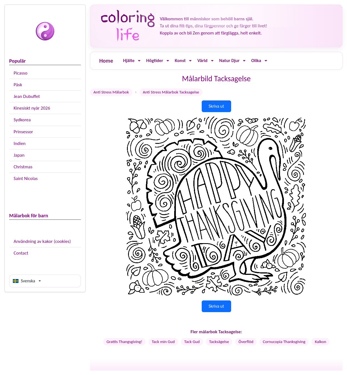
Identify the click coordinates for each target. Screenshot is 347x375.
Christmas (23, 167)
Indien (20, 143)
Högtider (154, 60)
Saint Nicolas (26, 178)
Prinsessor (23, 132)
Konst (180, 60)
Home (106, 60)
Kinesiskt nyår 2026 (32, 108)
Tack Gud (192, 341)
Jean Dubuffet (27, 96)
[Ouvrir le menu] (139, 60)
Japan (19, 155)
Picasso (21, 73)
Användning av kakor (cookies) (42, 241)
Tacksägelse (219, 341)
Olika (256, 60)
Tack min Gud (163, 341)
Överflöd (245, 341)
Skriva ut (216, 106)
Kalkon (320, 341)
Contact (21, 253)
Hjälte (128, 60)
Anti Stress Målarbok (111, 92)
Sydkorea (22, 120)
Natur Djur (229, 60)
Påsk (18, 85)
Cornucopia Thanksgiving (284, 341)
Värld (202, 60)
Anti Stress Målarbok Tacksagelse (171, 92)
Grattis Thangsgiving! (124, 341)
